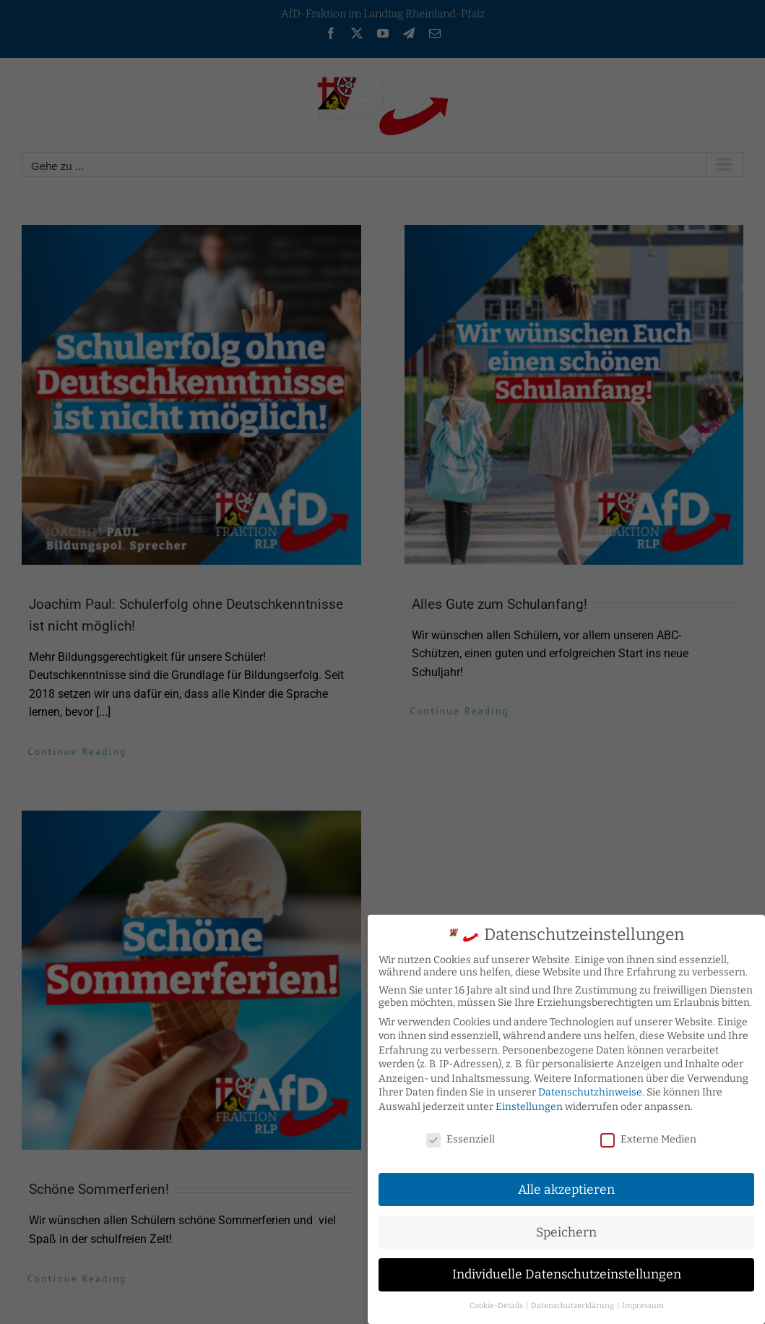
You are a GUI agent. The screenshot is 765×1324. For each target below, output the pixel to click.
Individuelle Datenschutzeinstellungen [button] (566, 1270)
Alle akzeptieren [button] (566, 1185)
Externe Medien (648, 1135)
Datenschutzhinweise (590, 1088)
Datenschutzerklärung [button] (573, 1301)
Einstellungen (529, 1102)
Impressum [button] (643, 1301)
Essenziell (460, 1135)
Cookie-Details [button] (497, 1301)
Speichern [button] (566, 1228)
